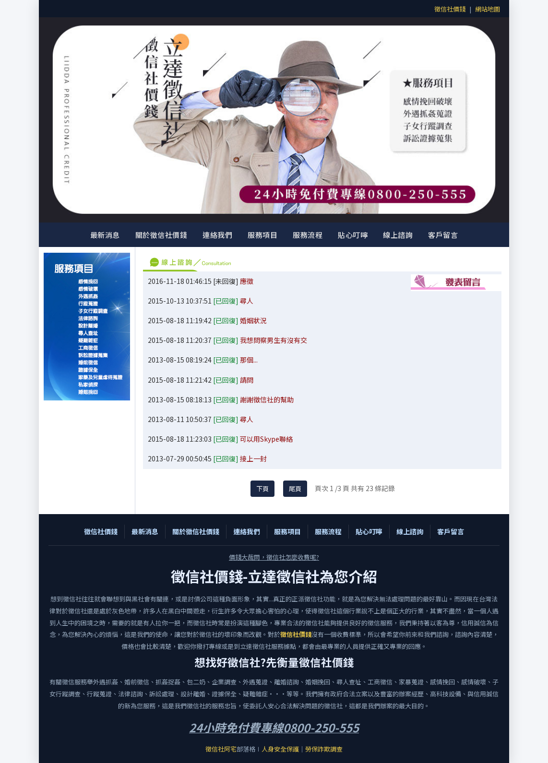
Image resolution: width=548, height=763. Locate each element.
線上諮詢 (398, 235)
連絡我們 (217, 235)
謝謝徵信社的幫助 (267, 399)
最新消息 (105, 235)
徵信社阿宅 (221, 748)
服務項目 (262, 235)
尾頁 (295, 488)
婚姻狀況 (253, 320)
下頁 (262, 488)
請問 (246, 380)
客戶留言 (443, 235)
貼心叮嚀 (353, 235)
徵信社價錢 (449, 8)
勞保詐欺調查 (324, 748)
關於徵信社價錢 (161, 235)
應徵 (246, 281)
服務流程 (307, 235)
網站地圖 (487, 8)
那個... (249, 359)
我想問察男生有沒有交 (273, 340)
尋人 (246, 300)
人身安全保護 (280, 748)
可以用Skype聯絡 (266, 439)
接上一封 (253, 458)
